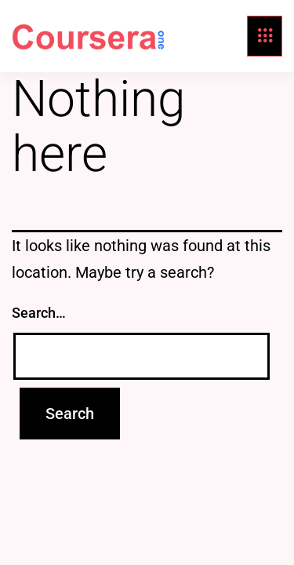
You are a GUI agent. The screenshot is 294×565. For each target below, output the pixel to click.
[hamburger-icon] (264, 36)
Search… (39, 312)
